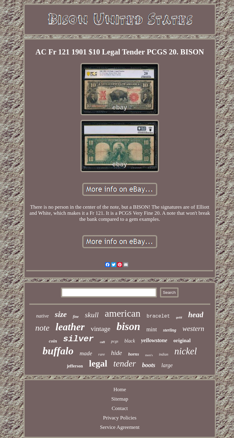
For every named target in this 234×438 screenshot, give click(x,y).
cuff (102, 342)
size (61, 314)
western (193, 328)
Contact (120, 408)
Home (119, 389)
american (122, 313)
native (42, 316)
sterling (169, 330)
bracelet (158, 316)
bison (128, 326)
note (42, 327)
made (86, 353)
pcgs (114, 341)
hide (116, 352)
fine (76, 317)
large (166, 365)
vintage (101, 328)
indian (163, 354)
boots (148, 365)
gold (179, 317)
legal (98, 363)
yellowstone (154, 340)
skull (91, 315)
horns (133, 354)
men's (149, 355)
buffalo (58, 350)
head (195, 315)
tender (124, 363)
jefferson (75, 366)
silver (78, 339)
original (182, 340)
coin (53, 341)
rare (101, 354)
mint (151, 329)
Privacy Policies (119, 418)
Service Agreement (120, 427)
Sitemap (119, 399)
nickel (185, 351)
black (129, 340)
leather (69, 327)
